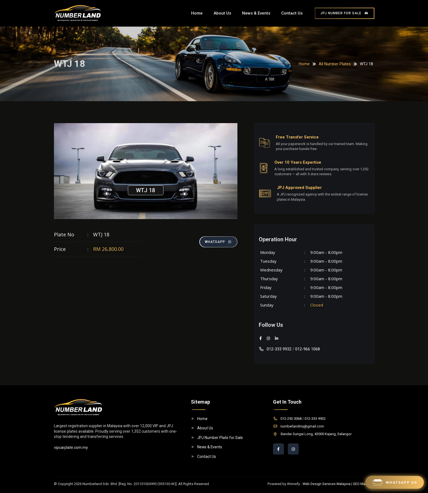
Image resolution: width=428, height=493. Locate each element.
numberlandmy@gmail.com (298, 426)
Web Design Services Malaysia (326, 484)
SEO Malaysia (363, 484)
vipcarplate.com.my (71, 447)
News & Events (256, 13)
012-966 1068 (307, 349)
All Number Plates (335, 63)
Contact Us (292, 13)
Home (197, 13)
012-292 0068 (287, 418)
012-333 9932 (275, 349)
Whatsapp (218, 242)
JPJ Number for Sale (344, 13)
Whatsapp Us (394, 482)
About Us (222, 13)
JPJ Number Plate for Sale (217, 437)
